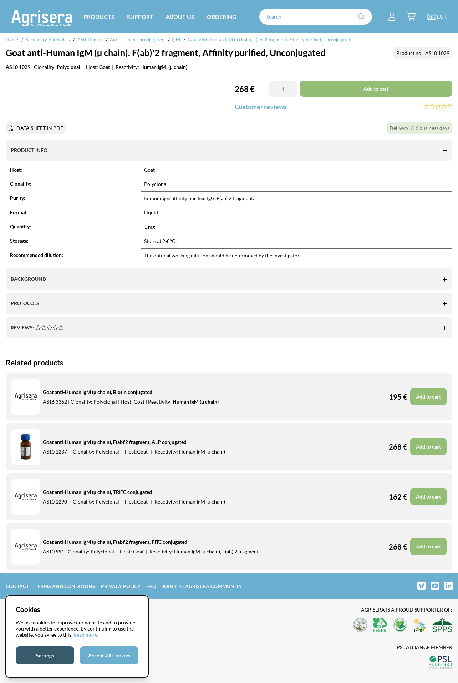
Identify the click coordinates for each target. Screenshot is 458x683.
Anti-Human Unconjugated (137, 39)
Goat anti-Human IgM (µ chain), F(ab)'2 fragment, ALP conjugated (115, 442)
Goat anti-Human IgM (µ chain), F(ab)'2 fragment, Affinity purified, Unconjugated (269, 39)
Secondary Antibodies (48, 39)
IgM (176, 39)
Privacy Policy (121, 586)
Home (12, 39)
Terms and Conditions (65, 586)
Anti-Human (90, 39)
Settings (45, 655)
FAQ (151, 586)
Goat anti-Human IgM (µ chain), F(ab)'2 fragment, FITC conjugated (115, 542)
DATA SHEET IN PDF (39, 128)
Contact (17, 586)
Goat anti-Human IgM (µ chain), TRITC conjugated (97, 492)
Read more (85, 635)
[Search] (315, 17)
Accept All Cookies (109, 655)
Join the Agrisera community (202, 586)
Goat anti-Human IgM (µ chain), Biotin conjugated (97, 392)
